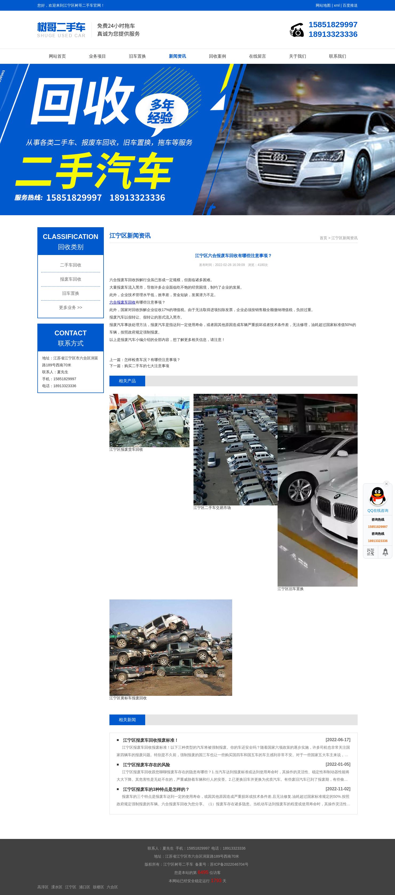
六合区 (112, 887)
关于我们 (297, 56)
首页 (323, 238)
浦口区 (84, 887)
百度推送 (350, 5)
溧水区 (56, 887)
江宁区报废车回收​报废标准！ (151, 740)
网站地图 (323, 5)
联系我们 (337, 56)
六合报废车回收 (122, 302)
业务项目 (97, 56)
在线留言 (257, 56)
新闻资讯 (177, 56)
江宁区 (70, 887)
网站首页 (57, 56)
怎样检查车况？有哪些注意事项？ (152, 360)
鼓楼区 (98, 887)
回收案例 (217, 56)
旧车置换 (137, 56)
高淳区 (43, 887)
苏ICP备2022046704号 (229, 864)
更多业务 (70, 307)
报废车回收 (70, 279)
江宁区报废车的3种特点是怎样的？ (156, 789)
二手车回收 (70, 265)
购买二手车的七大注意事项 (146, 366)
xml (337, 5)
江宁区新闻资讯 (344, 238)
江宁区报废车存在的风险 (146, 765)
